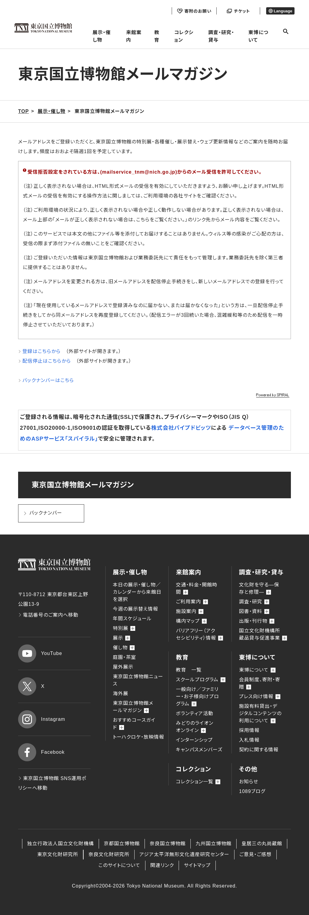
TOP (23, 111)
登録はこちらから (41, 351)
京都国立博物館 (122, 843)
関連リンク (162, 865)
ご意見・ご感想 (255, 854)
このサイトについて (119, 865)
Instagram (41, 719)
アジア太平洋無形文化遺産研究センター (184, 854)
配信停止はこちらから (46, 361)
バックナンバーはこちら (48, 380)
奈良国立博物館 (168, 843)
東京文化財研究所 (57, 854)
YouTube (40, 653)
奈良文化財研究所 (108, 854)
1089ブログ (252, 791)
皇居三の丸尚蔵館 (261, 843)
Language (280, 11)
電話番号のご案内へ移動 (48, 615)
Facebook (41, 752)
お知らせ (248, 781)
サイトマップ (197, 865)
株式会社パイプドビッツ (181, 428)
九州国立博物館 (213, 843)
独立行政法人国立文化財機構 (60, 843)
